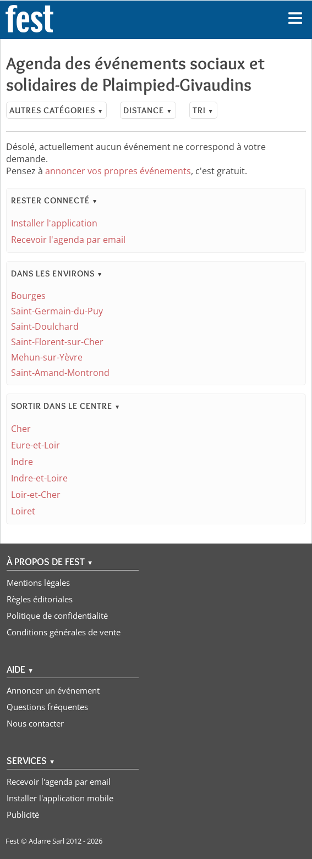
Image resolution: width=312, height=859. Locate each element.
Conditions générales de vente (64, 632)
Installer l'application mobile (60, 798)
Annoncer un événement (53, 690)
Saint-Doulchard (45, 326)
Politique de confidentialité (57, 615)
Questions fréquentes (47, 706)
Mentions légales (38, 582)
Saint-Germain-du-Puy (57, 311)
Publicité (23, 814)
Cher (21, 429)
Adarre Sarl (46, 841)
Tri (203, 110)
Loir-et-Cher (36, 495)
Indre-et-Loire (39, 478)
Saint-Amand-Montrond (60, 373)
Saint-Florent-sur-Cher (57, 342)
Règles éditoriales (40, 599)
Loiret (23, 511)
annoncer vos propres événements (118, 171)
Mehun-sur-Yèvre (47, 357)
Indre (22, 462)
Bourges (28, 296)
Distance (147, 110)
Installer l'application (54, 223)
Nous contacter (35, 723)
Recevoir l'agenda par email (68, 240)
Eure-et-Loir (35, 445)
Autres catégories (56, 110)
